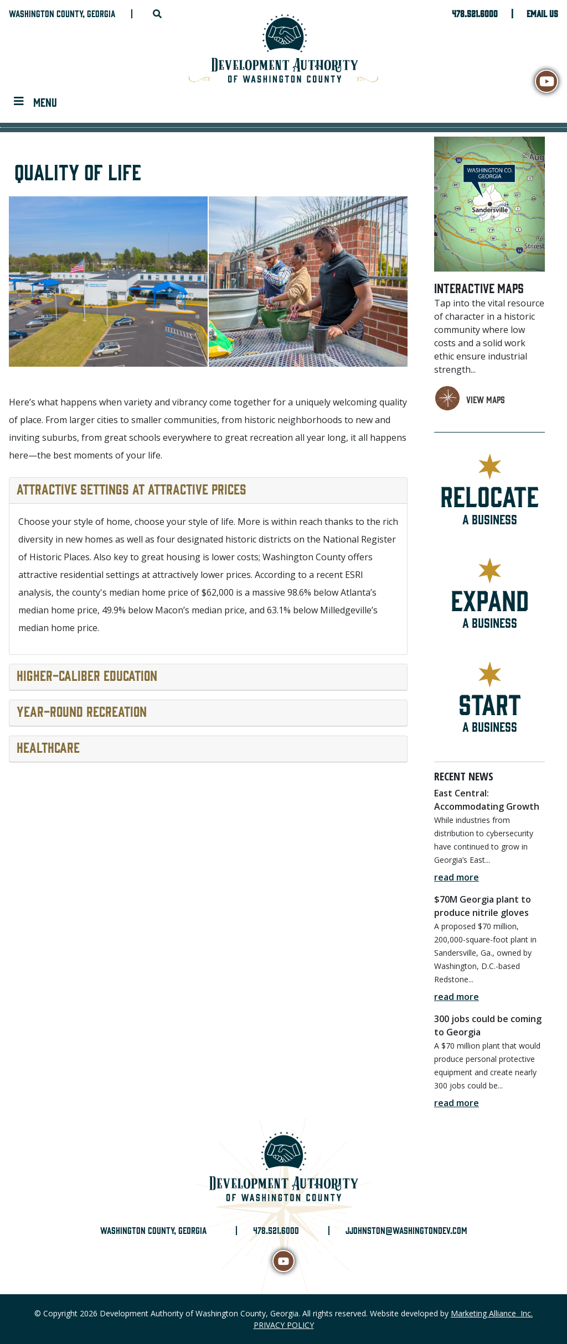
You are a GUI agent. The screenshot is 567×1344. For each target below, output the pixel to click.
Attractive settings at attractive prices (131, 488)
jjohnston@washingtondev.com (406, 1230)
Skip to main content (0, 9)
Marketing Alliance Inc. (492, 1313)
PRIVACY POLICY (284, 1325)
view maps (485, 399)
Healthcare (48, 746)
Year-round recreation (82, 710)
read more (456, 877)
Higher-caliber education (87, 674)
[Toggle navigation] (35, 102)
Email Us (542, 13)
